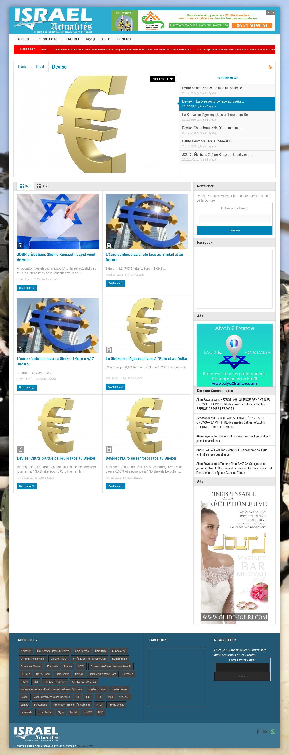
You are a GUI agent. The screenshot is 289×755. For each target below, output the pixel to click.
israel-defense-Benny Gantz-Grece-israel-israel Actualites (51, 689)
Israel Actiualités (96, 689)
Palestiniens (40, 705)
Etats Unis (52, 666)
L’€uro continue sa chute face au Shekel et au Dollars (144, 257)
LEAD (88, 697)
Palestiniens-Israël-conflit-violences (71, 705)
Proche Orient (116, 705)
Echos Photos (48, 41)
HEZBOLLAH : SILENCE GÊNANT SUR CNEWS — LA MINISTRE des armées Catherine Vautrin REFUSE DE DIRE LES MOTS (233, 404)
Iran (36, 682)
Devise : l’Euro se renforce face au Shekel (141, 458)
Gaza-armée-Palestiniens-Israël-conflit (111, 666)
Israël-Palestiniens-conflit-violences (51, 697)
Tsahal (73, 712)
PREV (99, 705)
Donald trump (119, 659)
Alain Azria (100, 651)
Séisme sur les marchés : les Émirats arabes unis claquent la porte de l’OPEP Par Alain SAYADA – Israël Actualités (126, 49)
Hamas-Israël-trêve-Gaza (102, 674)
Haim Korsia (62, 674)
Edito (106, 41)
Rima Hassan (45, 712)
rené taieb (26, 712)
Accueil (23, 41)
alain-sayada (82, 651)
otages (24, 705)
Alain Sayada (208, 93)
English (72, 41)
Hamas (79, 674)
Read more (27, 288)
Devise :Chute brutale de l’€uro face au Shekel (56, 458)
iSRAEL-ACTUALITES (84, 682)
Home (22, 66)
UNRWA (87, 712)
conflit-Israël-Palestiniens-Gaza (89, 659)
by (198, 93)
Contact (124, 41)
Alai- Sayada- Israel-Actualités (53, 651)
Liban (110, 697)
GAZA (81, 666)
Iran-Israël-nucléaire (55, 682)
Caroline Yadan (59, 659)
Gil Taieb (25, 674)
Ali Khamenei (119, 651)
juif (77, 697)
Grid (24, 186)
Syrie (61, 712)
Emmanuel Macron (31, 666)
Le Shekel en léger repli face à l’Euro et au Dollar (146, 358)
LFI (99, 697)
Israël (40, 66)
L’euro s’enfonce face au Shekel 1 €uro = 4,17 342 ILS (55, 361)
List (41, 186)
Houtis (24, 682)
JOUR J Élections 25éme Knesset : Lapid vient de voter (56, 257)
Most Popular (163, 79)
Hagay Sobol (43, 674)
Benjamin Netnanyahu (32, 659)
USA (100, 712)
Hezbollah (127, 674)
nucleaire (124, 697)
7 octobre (26, 651)
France (68, 666)
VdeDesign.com (84, 746)
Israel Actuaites (119, 689)
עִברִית (90, 41)
